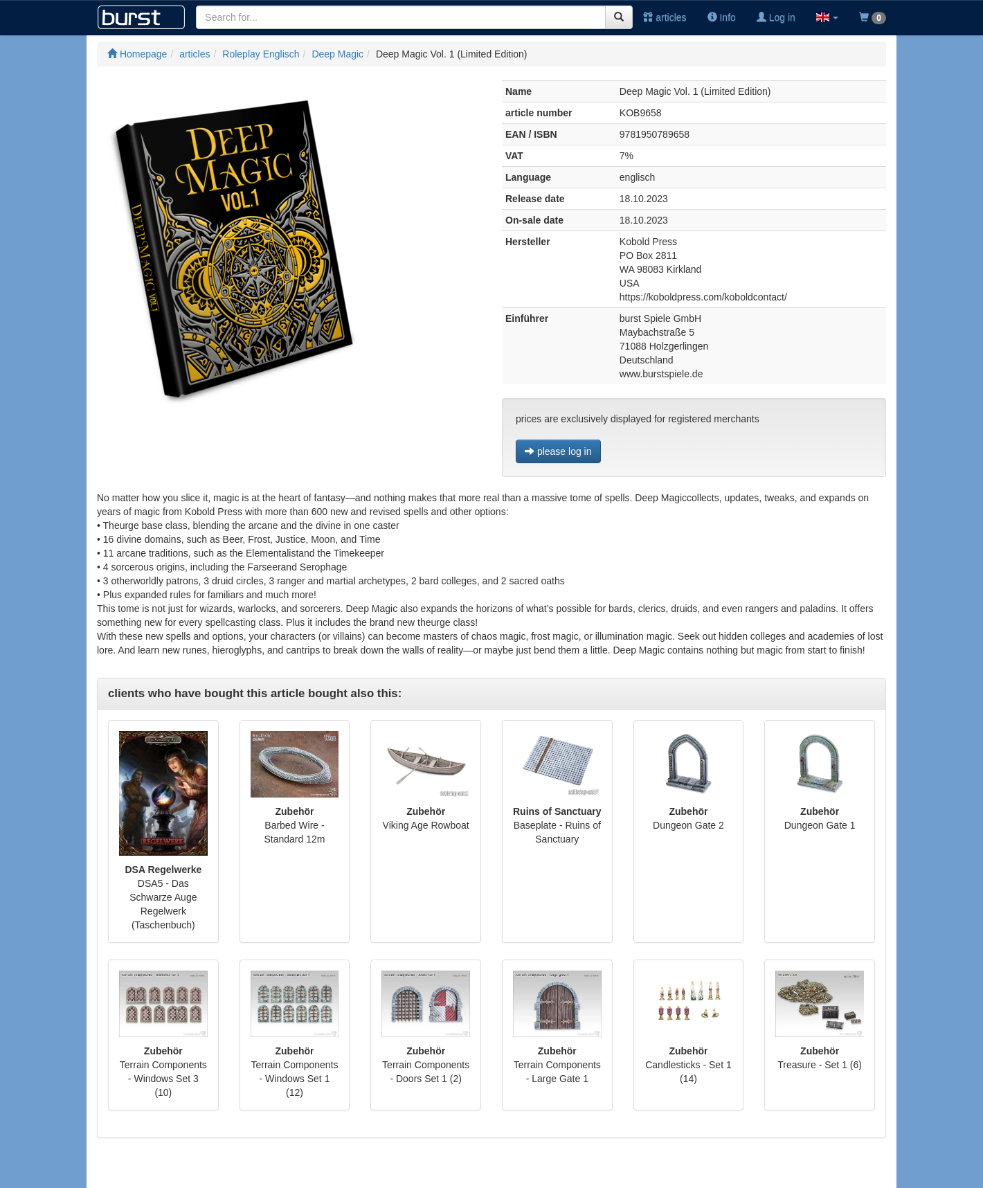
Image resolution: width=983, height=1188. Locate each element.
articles (664, 17)
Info (721, 17)
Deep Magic (337, 54)
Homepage (137, 54)
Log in (776, 17)
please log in (558, 451)
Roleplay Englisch (260, 54)
